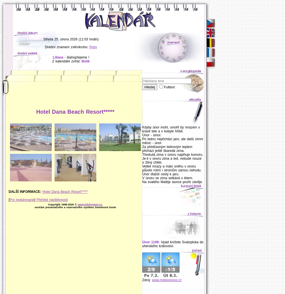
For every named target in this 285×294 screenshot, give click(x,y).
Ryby (93, 47)
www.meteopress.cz (167, 280)
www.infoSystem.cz (90, 204)
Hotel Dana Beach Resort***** (64, 192)
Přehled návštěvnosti (52, 200)
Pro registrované (21, 200)
